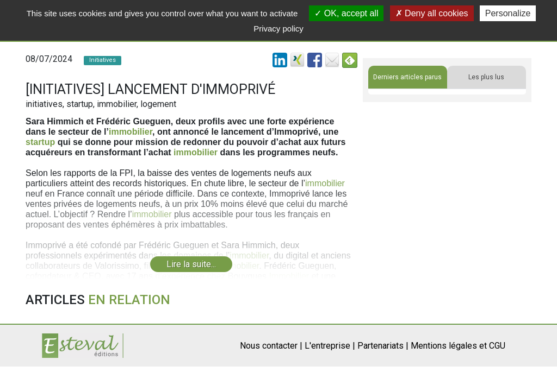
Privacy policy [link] (278, 28)
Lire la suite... (191, 264)
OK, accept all (346, 13)
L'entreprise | (330, 345)
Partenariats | (383, 345)
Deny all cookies (431, 13)
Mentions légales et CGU (458, 345)
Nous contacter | (271, 345)
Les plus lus (486, 77)
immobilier (130, 131)
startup (40, 142)
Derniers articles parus (407, 77)
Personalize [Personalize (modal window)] (508, 13)
